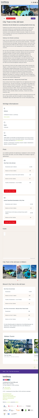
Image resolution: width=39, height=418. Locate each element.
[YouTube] (6, 380)
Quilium (16, 402)
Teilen (33, 18)
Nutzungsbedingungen (7, 393)
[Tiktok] (8, 380)
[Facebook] (3, 380)
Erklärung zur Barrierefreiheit (8, 398)
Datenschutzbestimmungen (8, 395)
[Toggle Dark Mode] (33, 2)
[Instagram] (5, 380)
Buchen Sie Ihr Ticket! (11, 18)
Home (4, 371)
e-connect (8, 402)
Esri (34, 258)
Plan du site (5, 399)
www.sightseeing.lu (19, 140)
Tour (7, 371)
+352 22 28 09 (7, 387)
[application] (19, 245)
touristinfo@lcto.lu (7, 388)
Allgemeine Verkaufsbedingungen (9, 396)
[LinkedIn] (9, 380)
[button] (4, 233)
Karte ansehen (7, 116)
